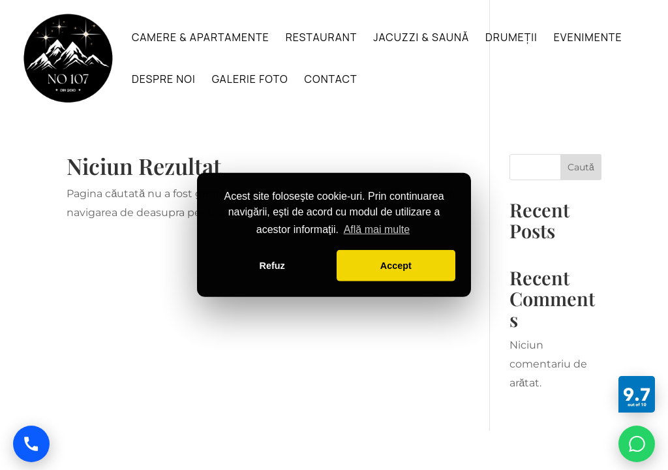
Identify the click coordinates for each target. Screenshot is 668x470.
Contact (331, 80)
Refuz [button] (272, 265)
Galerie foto (250, 80)
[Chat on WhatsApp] (636, 444)
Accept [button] (396, 265)
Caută (581, 167)
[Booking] (636, 394)
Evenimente (588, 38)
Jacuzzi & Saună (421, 38)
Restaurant (321, 38)
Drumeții (511, 38)
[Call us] (31, 444)
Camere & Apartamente (200, 38)
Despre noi (164, 80)
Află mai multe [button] (377, 229)
